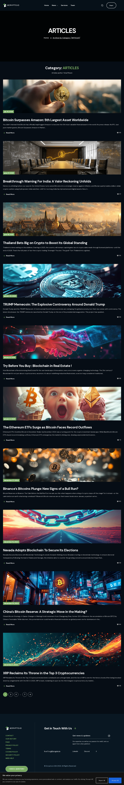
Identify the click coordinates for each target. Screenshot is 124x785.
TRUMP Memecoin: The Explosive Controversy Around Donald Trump (54, 304)
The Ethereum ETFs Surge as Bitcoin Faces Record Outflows (47, 427)
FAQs (8, 742)
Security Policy (12, 755)
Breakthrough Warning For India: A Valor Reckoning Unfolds (47, 181)
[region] (62, 778)
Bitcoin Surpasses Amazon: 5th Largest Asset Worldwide (45, 120)
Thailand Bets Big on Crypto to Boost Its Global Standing (45, 243)
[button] (102, 5)
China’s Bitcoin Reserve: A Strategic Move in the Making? (45, 612)
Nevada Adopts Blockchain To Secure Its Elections (40, 550)
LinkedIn (75, 751)
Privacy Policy (12, 745)
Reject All (102, 780)
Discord (87, 751)
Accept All (115, 780)
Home (46, 38)
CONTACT (10, 736)
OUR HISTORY (11, 739)
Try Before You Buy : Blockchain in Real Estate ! (37, 366)
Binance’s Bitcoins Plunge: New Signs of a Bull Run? (40, 489)
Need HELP (10, 758)
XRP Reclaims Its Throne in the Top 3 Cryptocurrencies (43, 673)
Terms (8, 748)
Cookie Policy (12, 752)
